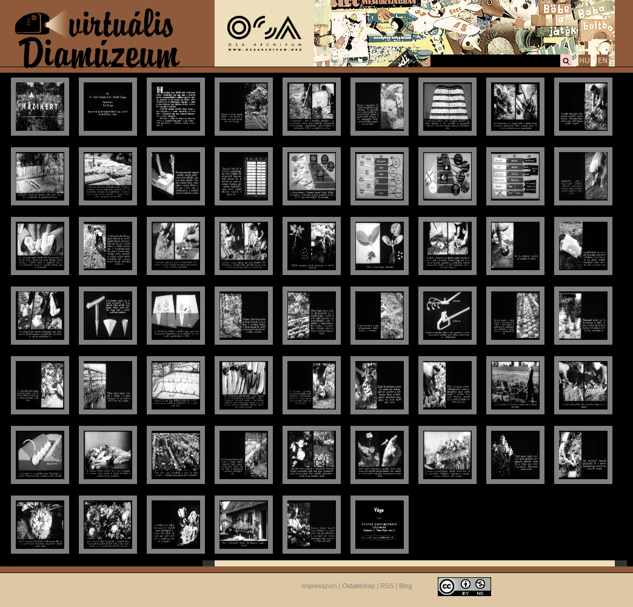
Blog (405, 585)
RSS (387, 585)
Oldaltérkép (358, 585)
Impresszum (319, 585)
